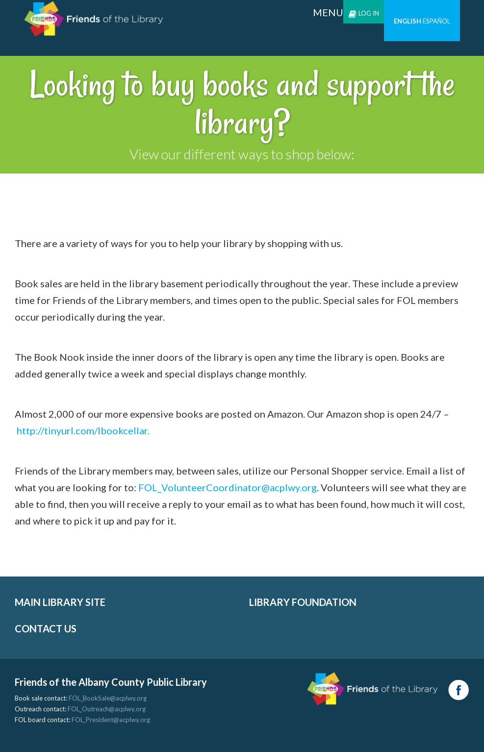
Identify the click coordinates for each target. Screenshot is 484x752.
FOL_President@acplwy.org (111, 720)
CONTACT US (45, 628)
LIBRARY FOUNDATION (303, 602)
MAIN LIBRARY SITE (60, 602)
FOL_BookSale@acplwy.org (108, 698)
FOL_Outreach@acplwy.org (107, 709)
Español (436, 21)
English (407, 21)
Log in (363, 13)
